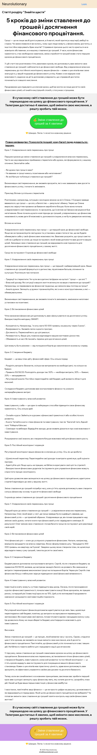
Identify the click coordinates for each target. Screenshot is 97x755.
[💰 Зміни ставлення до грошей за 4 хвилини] (48, 121)
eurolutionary (52, 750)
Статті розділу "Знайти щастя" (24, 12)
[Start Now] (48, 103)
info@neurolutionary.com (48, 752)
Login (84, 4)
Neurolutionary (14, 4)
